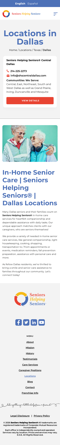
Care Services (30, 364)
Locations (25, 50)
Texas (37, 50)
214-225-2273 (18, 71)
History (30, 353)
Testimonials (30, 359)
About (30, 342)
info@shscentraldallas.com (28, 75)
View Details (30, 100)
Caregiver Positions (30, 370)
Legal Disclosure (20, 415)
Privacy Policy (42, 415)
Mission (30, 347)
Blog (30, 381)
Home (13, 50)
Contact (30, 387)
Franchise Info (30, 393)
